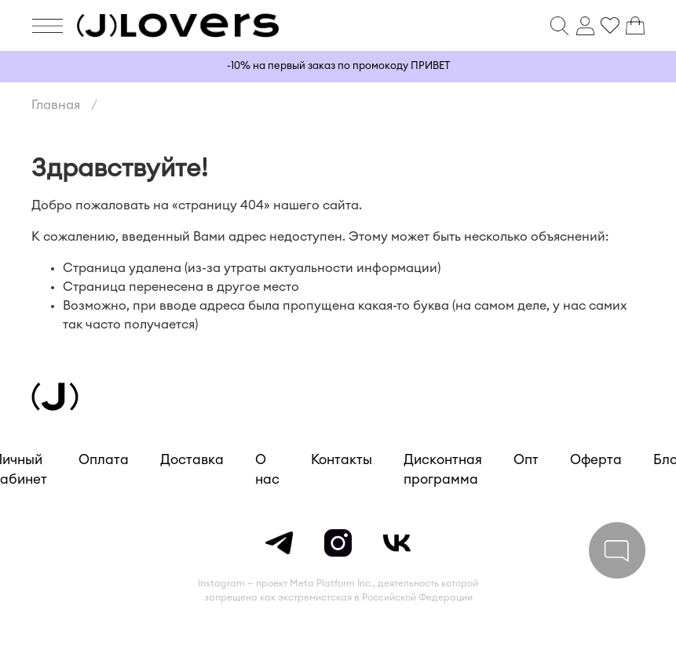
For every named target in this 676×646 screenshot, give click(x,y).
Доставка (192, 459)
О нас (267, 470)
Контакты (341, 459)
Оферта (596, 459)
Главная (55, 105)
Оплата (104, 459)
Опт (526, 459)
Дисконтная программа (443, 470)
